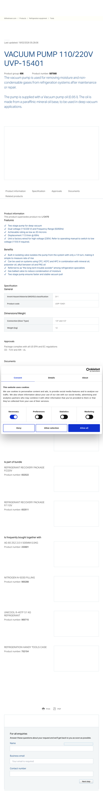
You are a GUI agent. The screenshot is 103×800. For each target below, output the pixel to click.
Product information (15, 191)
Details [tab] (51, 378)
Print (48, 709)
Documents (74, 191)
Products (22, 18)
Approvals (57, 191)
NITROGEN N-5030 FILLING (19, 577)
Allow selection (51, 428)
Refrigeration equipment (38, 18)
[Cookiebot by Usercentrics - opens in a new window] (88, 370)
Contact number (18, 768)
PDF (59, 709)
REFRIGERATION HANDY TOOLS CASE (25, 647)
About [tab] (85, 378)
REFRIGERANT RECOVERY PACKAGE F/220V (24, 469)
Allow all (84, 428)
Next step (86, 781)
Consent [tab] (18, 378)
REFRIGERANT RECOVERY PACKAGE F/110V (24, 504)
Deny (18, 428)
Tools (52, 18)
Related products (14, 196)
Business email (17, 755)
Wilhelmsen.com (10, 18)
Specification (38, 191)
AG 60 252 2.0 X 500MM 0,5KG (21, 542)
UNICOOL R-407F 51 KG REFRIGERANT (17, 614)
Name (13, 743)
